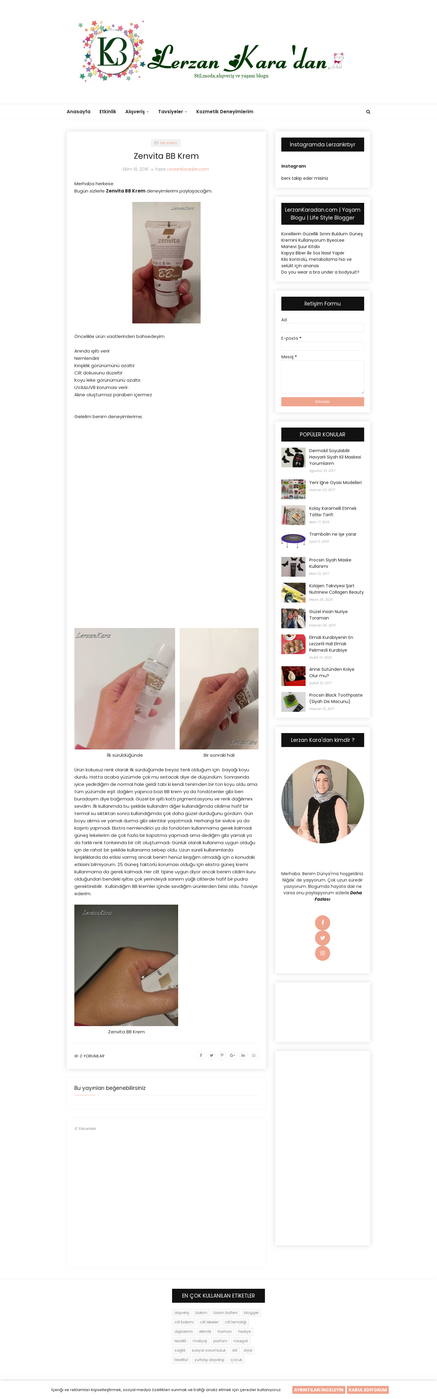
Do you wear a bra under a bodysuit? (320, 272)
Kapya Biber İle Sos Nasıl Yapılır (312, 253)
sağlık (179, 1350)
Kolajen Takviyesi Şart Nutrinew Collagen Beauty (336, 589)
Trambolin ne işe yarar (333, 534)
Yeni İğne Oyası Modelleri (335, 482)
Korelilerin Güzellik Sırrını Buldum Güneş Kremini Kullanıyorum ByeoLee (322, 237)
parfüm (220, 1340)
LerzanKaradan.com (188, 169)
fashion (225, 1331)
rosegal (241, 1340)
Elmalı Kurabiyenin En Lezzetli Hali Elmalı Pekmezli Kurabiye (331, 643)
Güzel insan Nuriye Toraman (328, 615)
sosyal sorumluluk (209, 1350)
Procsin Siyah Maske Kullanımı (330, 563)
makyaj (200, 1340)
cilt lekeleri (209, 1322)
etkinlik (205, 1331)
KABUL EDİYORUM (368, 1390)
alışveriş (181, 1312)
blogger (251, 1312)
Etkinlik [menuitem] (108, 111)
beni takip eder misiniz (304, 178)
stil (234, 1350)
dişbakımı (183, 1331)
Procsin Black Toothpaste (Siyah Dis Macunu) (336, 698)
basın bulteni (226, 1312)
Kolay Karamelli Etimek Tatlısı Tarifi (333, 511)
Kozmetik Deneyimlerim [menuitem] (224, 111)
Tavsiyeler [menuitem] (170, 111)
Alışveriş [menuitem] (135, 111)
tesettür (181, 1359)
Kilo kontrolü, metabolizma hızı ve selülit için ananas (316, 262)
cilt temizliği (235, 1322)
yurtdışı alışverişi (209, 1359)
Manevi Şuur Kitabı (300, 247)
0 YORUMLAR (92, 1056)
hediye (244, 1331)
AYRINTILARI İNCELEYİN (319, 1390)
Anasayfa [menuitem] (78, 111)
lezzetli (180, 1340)
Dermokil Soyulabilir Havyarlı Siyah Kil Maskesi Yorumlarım (335, 457)
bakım (201, 1312)
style (248, 1350)
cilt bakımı (184, 1322)
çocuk (236, 1359)
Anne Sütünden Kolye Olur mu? (331, 672)
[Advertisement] (166, 468)
